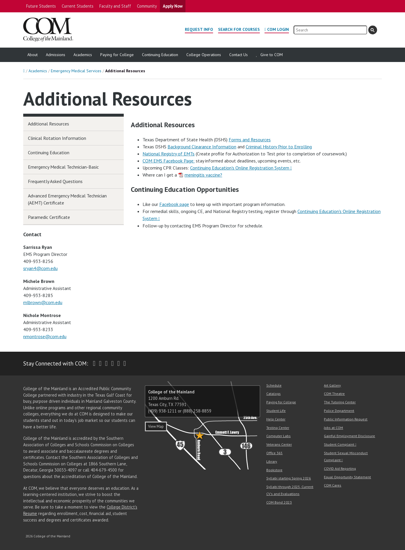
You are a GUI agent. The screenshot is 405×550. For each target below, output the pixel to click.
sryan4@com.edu (40, 268)
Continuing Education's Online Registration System (239, 168)
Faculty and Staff (115, 6)
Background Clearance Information (202, 147)
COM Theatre (334, 393)
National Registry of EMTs (169, 154)
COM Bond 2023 (279, 502)
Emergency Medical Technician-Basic (63, 167)
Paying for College (117, 54)
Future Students (41, 6)
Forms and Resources (250, 139)
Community (147, 6)
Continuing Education (160, 54)
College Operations (203, 54)
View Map (156, 426)
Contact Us (238, 54)
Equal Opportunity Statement (347, 477)
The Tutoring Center (340, 402)
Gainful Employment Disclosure (349, 436)
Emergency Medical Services (76, 70)
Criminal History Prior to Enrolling (279, 147)
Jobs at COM (333, 427)
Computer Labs (278, 436)
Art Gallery (332, 385)
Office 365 (274, 453)
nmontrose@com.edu (44, 336)
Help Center (275, 419)
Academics (82, 54)
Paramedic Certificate (49, 217)
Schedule (274, 385)
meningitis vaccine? (203, 175)
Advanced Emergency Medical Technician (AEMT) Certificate (67, 199)
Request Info (199, 29)
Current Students (77, 6)
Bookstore (274, 470)
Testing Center (277, 427)
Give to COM (271, 54)
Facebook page (174, 204)
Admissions (55, 54)
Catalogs (273, 393)
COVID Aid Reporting (340, 468)
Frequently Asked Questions (55, 181)
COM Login (278, 29)
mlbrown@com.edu (42, 302)
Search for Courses (239, 29)
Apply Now (173, 6)
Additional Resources (48, 124)
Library (271, 461)
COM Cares (332, 485)
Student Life (276, 410)
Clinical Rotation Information (57, 138)
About (32, 54)
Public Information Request (345, 419)
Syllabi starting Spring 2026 (288, 478)
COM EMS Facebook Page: (169, 161)
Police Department (339, 410)
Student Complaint (339, 444)
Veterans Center (279, 444)
